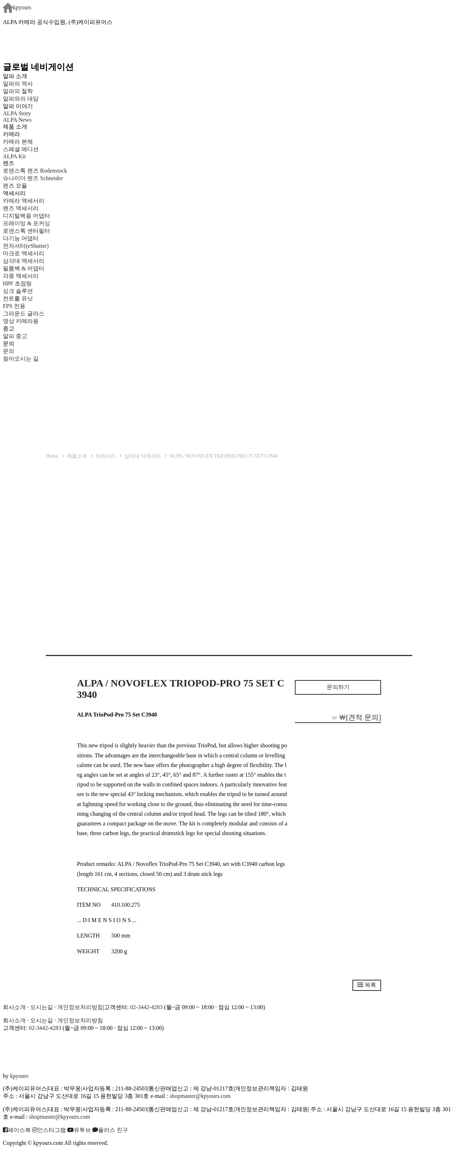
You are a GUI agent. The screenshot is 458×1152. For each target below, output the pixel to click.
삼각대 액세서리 (23, 261)
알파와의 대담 (21, 99)
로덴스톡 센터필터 (26, 231)
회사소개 (14, 1007)
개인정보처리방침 (80, 1007)
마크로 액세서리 (23, 253)
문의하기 (338, 687)
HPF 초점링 (17, 283)
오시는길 (41, 1007)
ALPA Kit (14, 156)
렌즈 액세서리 (21, 208)
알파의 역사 (18, 84)
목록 (366, 985)
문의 (8, 351)
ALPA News (17, 120)
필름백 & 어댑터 (29, 268)
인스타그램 (49, 1130)
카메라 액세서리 (23, 201)
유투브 (79, 1130)
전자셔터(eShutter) (26, 246)
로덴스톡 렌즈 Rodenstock (35, 171)
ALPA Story (17, 113)
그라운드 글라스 (23, 313)
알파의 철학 (18, 91)
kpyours (17, 7)
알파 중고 (15, 336)
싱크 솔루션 (18, 291)
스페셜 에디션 (21, 149)
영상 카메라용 (21, 321)
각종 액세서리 (21, 276)
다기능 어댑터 (21, 238)
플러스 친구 (110, 1130)
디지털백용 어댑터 (26, 216)
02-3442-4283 (146, 1007)
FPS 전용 (14, 306)
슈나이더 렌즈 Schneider (33, 178)
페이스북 (17, 1130)
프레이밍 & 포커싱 (26, 223)
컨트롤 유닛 (18, 298)
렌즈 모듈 (15, 186)
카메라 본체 (18, 142)
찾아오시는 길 (21, 359)
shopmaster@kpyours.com (200, 1096)
